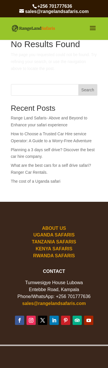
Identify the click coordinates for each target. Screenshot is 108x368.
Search (87, 90)
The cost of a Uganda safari (35, 181)
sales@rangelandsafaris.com (54, 303)
